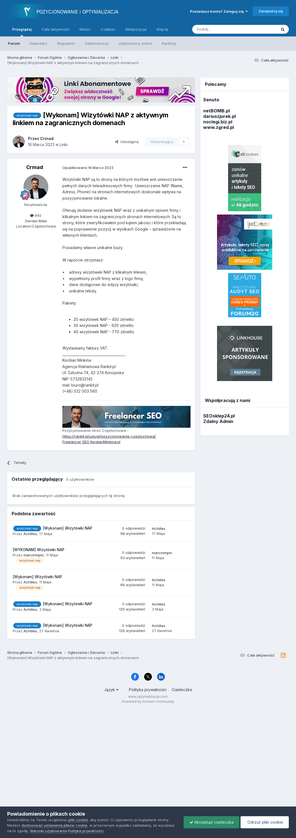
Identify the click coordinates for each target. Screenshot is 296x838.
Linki (64, 144)
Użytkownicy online (135, 43)
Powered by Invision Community (148, 701)
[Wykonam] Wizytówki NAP (67, 528)
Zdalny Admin (218, 421)
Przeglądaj (22, 31)
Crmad (34, 167)
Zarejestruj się (270, 11)
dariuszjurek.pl (219, 116)
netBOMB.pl (216, 110)
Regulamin (66, 43)
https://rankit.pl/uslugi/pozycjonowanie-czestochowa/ (109, 436)
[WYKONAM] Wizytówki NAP (38, 550)
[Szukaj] (220, 29)
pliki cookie (78, 820)
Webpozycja (135, 29)
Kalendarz (38, 43)
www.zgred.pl (218, 127)
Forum (14, 43)
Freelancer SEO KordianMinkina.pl (91, 442)
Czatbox (108, 29)
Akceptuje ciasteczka (211, 822)
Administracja (97, 43)
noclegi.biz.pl (217, 122)
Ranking (169, 43)
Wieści (85, 29)
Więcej (162, 29)
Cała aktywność (55, 29)
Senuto (211, 99)
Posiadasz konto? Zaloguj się (219, 11)
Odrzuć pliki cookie (264, 822)
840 (35, 215)
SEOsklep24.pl (219, 416)
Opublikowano (87, 167)
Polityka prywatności (147, 689)
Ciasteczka (182, 689)
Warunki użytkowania (48, 831)
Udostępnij (127, 141)
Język (111, 689)
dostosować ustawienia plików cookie (54, 825)
